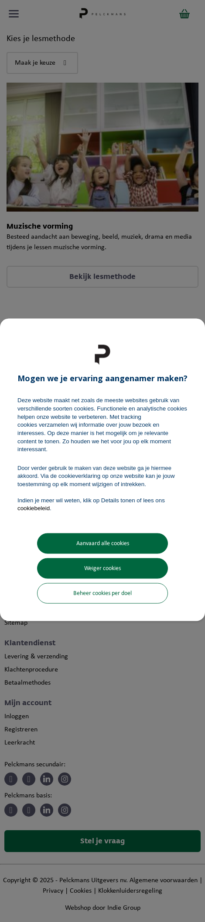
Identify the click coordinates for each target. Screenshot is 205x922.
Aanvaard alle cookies (102, 543)
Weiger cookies (102, 568)
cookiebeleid (33, 508)
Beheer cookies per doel (102, 593)
